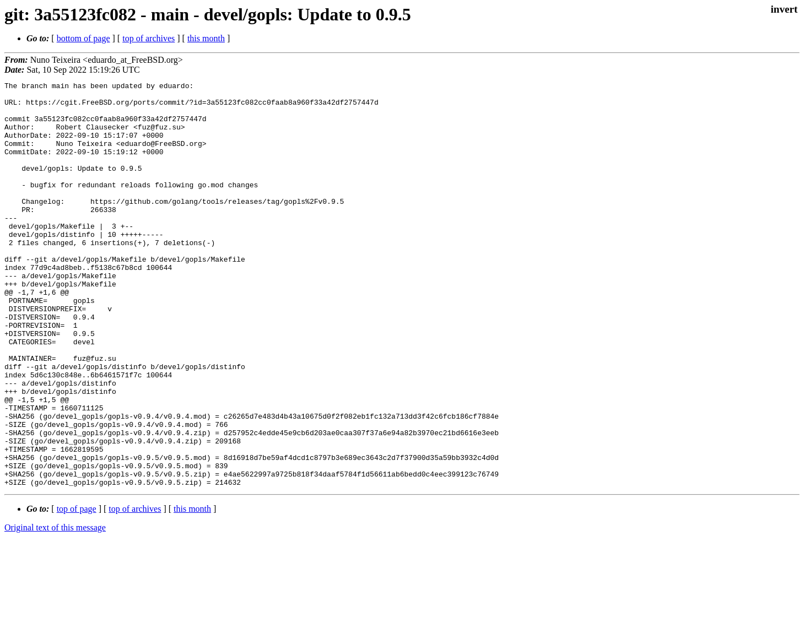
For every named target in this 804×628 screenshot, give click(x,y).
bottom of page (83, 38)
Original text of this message (55, 608)
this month (206, 38)
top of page (76, 589)
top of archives (148, 38)
